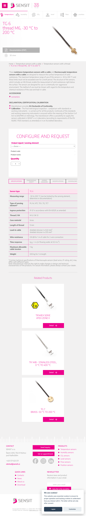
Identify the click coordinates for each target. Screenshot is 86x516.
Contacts (20, 475)
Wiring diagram (44, 181)
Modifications (58, 181)
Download (72, 181)
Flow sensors (65, 462)
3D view (10, 55)
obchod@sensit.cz (13, 464)
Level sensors (65, 459)
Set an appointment (45, 454)
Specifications (16, 181)
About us (20, 482)
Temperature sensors (68, 449)
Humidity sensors (67, 452)
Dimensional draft (31, 181)
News (19, 478)
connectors (15, 97)
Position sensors (66, 465)
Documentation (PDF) (15, 50)
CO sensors (65, 456)
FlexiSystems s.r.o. (33, 510)
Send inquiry (45, 447)
